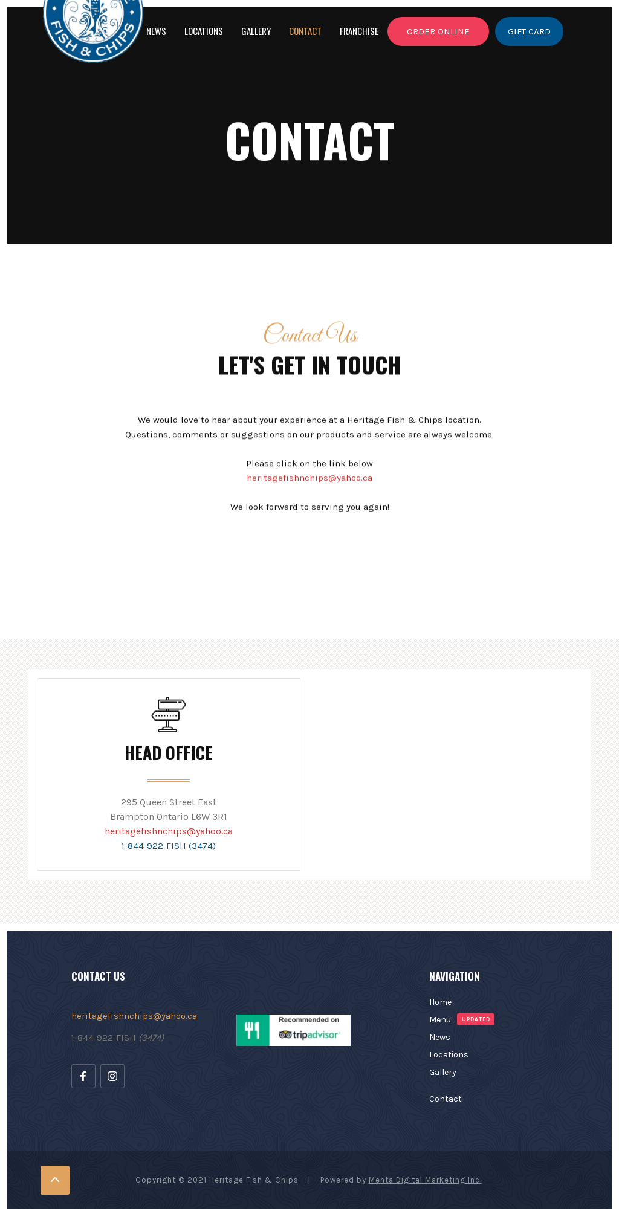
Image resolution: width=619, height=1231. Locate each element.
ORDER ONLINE (438, 35)
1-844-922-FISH (117, 1037)
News (439, 1037)
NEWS (156, 30)
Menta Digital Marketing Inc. (425, 1179)
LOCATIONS (203, 30)
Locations (448, 1055)
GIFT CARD (529, 35)
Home (440, 1002)
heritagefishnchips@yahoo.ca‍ (309, 481)
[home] (40, 29)
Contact (305, 30)
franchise (359, 30)
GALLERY (256, 30)
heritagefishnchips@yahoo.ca (169, 831)
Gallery (442, 1072)
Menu (440, 1020)
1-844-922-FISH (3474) (169, 845)
